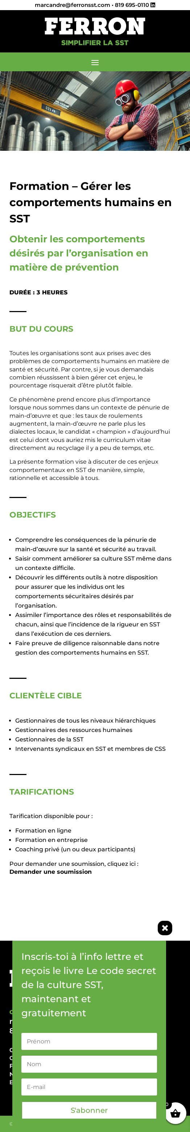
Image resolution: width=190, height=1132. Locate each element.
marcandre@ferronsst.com (72, 4)
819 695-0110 (132, 4)
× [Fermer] (165, 928)
